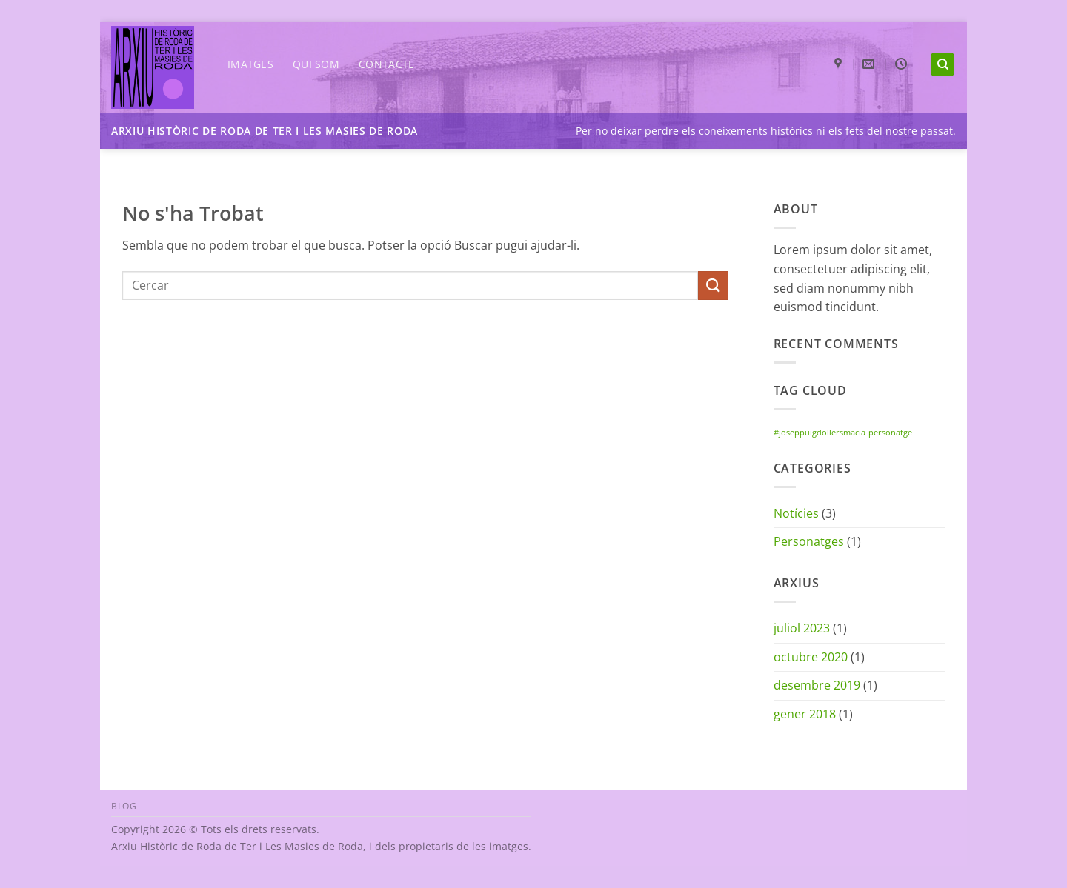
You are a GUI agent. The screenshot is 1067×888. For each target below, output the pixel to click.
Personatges (809, 541)
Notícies (796, 513)
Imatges (250, 64)
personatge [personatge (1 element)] (890, 432)
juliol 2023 (802, 628)
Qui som (316, 64)
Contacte (386, 64)
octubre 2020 (811, 657)
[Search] (942, 65)
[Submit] (713, 285)
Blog (123, 806)
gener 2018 (805, 714)
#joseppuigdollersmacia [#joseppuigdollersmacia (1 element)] (819, 432)
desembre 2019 (817, 685)
